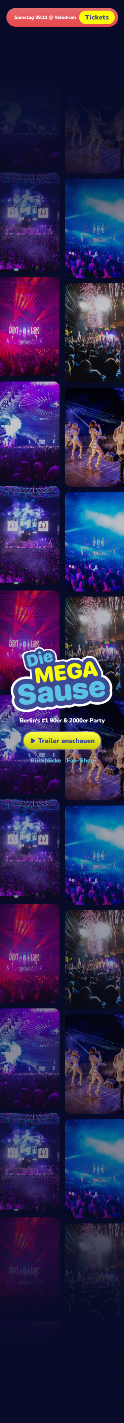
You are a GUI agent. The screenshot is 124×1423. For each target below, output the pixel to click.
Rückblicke (45, 760)
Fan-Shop (80, 760)
